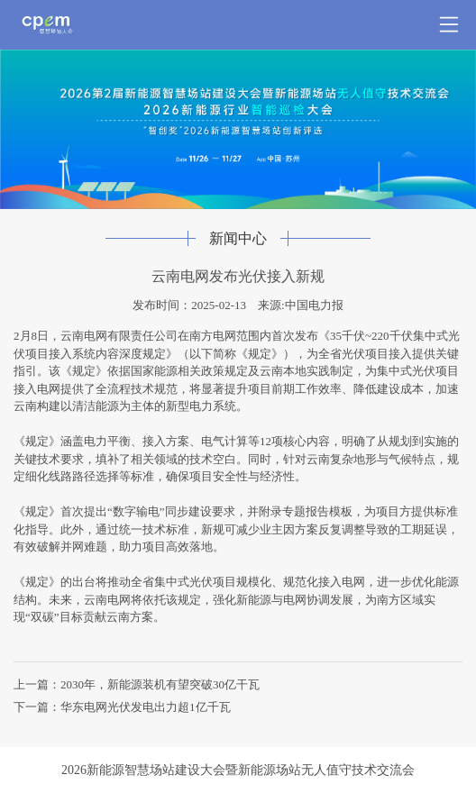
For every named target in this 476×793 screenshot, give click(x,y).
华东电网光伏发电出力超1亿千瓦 (145, 707)
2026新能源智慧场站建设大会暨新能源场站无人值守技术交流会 (238, 770)
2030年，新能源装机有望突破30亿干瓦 (160, 684)
